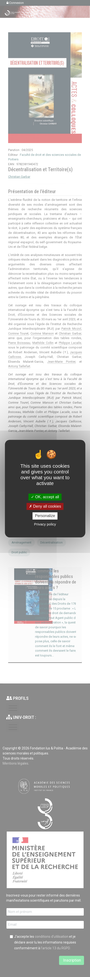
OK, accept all (45, 497)
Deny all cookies (45, 507)
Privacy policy (45, 524)
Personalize (45, 516)
